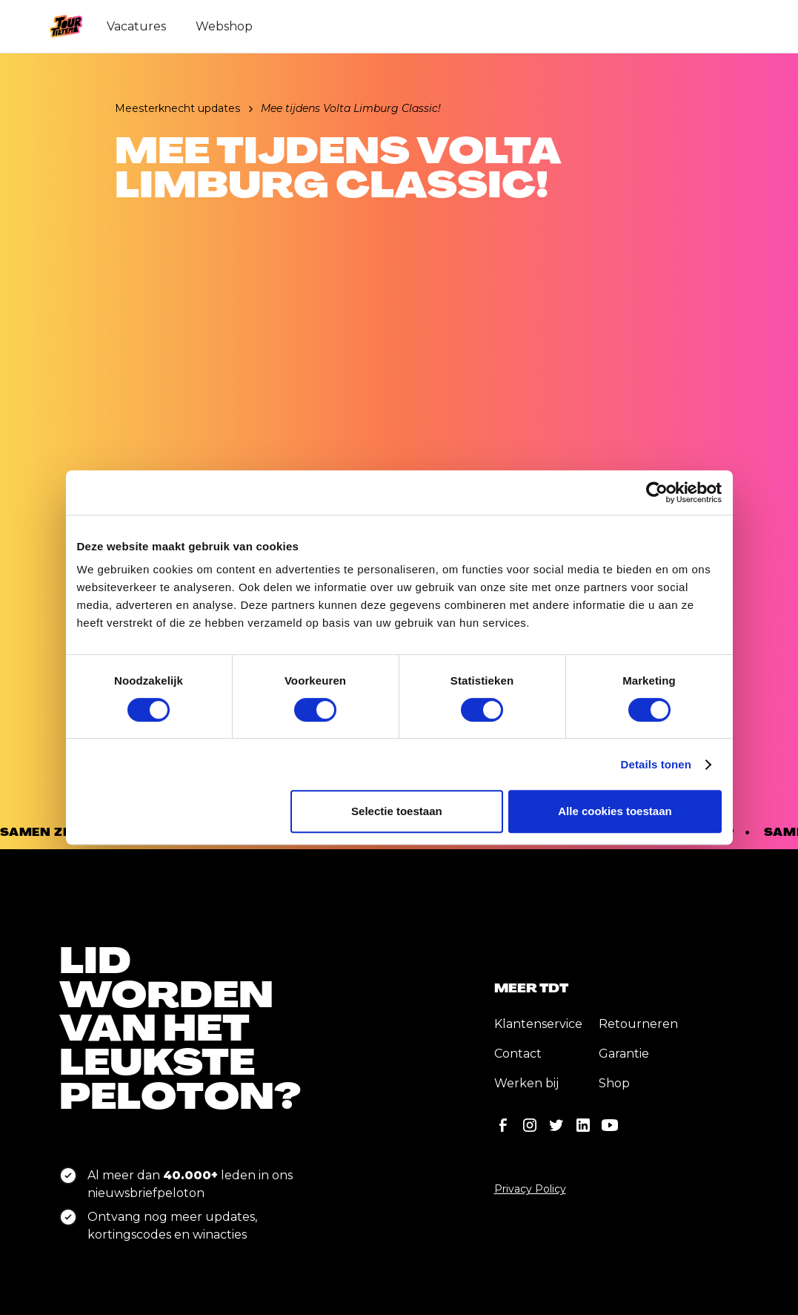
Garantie (624, 1054)
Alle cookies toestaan (614, 811)
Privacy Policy (530, 1189)
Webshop (224, 26)
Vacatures (136, 26)
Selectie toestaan (396, 811)
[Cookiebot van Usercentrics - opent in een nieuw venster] (657, 492)
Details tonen (656, 764)
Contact (518, 1054)
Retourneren (638, 1024)
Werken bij (526, 1083)
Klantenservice (538, 1024)
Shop (614, 1083)
